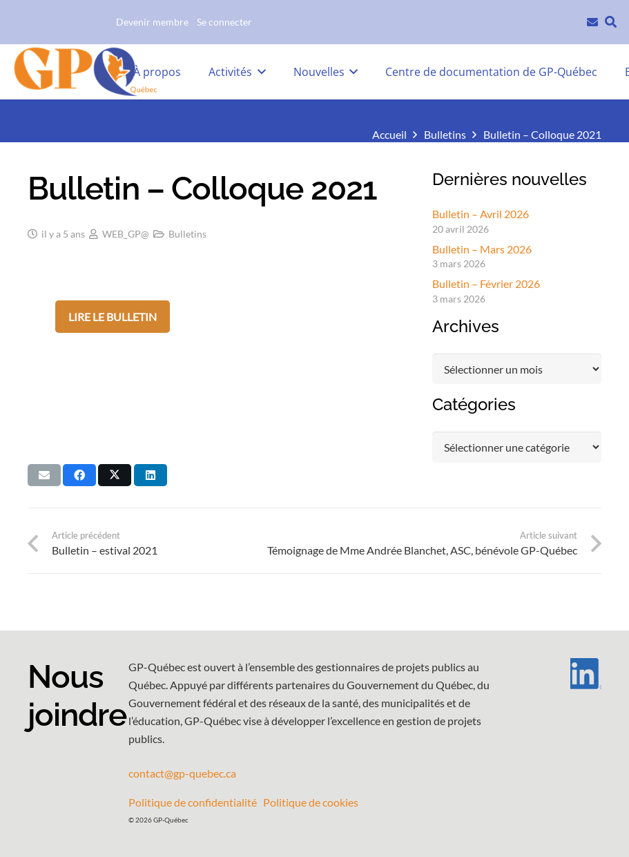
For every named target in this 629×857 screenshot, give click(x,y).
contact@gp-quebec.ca (182, 773)
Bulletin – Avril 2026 (480, 213)
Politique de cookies (310, 802)
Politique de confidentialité (192, 802)
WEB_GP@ (125, 234)
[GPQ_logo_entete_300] (85, 72)
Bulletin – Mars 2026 (482, 249)
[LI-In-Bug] (567, 673)
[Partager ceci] (79, 475)
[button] (610, 22)
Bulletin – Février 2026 (486, 283)
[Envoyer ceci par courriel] (44, 475)
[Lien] (592, 20)
